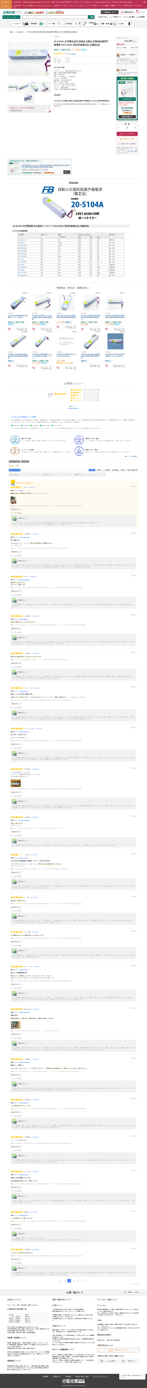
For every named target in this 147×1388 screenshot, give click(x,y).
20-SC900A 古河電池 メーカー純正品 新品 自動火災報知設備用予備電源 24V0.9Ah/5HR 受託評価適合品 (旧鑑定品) (48, 789)
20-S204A (21, 251)
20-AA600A (22, 275)
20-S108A (21, 267)
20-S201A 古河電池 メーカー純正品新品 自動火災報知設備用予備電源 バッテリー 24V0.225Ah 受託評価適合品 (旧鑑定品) (50, 625)
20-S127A (21, 273)
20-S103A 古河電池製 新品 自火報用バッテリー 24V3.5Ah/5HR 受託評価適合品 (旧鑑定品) (41, 659)
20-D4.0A (21, 264)
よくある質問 (129, 17)
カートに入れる (127, 134)
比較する (67, 172)
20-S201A (21, 243)
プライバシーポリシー (100, 1376)
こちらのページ (71, 1311)
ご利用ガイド (115, 17)
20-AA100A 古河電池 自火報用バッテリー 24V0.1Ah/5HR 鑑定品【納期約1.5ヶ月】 (39, 828)
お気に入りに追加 (127, 139)
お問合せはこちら (118, 1350)
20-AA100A (22, 240)
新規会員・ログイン (109, 12)
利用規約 (68, 1376)
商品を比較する (127, 116)
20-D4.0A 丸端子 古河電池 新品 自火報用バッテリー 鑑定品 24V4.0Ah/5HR (37, 1030)
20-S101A (21, 245)
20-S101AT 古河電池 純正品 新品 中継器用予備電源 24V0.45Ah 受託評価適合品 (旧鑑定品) (41, 548)
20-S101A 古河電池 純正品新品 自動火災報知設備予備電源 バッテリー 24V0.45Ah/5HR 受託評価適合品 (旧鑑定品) (48, 505)
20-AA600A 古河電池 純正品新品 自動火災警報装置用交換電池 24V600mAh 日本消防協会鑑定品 (43, 700)
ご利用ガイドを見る (131, 1293)
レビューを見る (71, 53)
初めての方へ (103, 17)
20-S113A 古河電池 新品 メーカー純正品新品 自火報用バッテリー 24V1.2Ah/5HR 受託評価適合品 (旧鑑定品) (46, 1071)
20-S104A (21, 256)
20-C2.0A (21, 259)
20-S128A (21, 270)
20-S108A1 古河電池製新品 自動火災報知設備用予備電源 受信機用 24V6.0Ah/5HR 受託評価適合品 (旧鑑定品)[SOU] (48, 1256)
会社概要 (140, 17)
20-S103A (21, 262)
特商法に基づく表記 (82, 1376)
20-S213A (21, 248)
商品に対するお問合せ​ (127, 144)
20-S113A (21, 253)
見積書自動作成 (127, 12)
